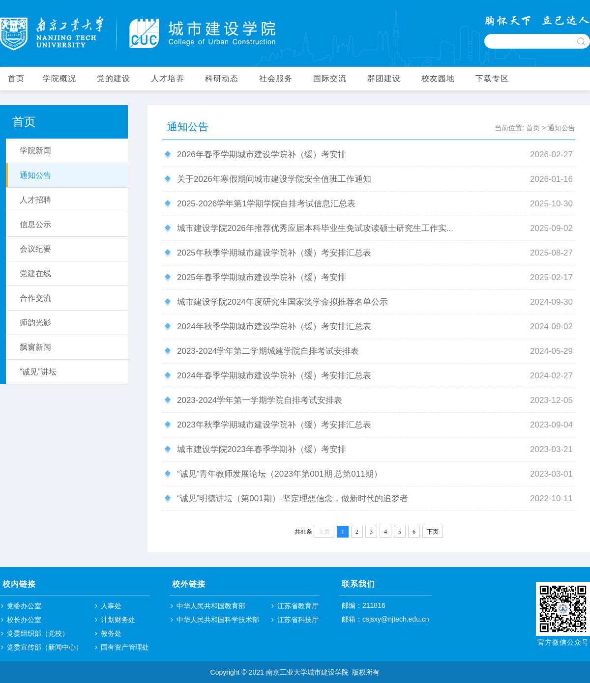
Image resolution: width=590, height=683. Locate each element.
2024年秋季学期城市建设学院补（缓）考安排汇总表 (274, 326)
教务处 (111, 633)
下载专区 (492, 78)
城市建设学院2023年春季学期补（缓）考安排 (261, 449)
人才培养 (167, 78)
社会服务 (276, 78)
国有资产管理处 (125, 647)
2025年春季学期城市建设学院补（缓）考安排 (261, 277)
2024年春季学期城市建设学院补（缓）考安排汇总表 (274, 375)
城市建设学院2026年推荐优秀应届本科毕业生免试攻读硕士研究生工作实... (315, 228)
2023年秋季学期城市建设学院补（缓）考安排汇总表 (274, 424)
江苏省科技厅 (298, 620)
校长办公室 (24, 620)
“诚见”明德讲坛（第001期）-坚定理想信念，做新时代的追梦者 (292, 498)
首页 (16, 78)
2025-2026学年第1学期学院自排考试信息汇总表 (266, 203)
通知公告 (561, 128)
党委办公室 (24, 606)
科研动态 (221, 78)
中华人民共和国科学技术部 (218, 620)
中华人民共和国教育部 (211, 606)
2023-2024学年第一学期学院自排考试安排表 (259, 400)
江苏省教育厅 (298, 606)
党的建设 (113, 78)
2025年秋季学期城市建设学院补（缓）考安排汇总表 (274, 252)
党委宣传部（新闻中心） (45, 647)
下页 (433, 531)
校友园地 (438, 78)
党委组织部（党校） (38, 633)
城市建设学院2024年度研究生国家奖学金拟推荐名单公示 (282, 302)
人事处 (111, 606)
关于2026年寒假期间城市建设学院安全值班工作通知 (274, 179)
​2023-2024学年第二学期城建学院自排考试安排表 (268, 351)
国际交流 (330, 78)
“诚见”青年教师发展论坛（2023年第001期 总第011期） (279, 474)
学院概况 (59, 78)
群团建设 (384, 78)
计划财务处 (118, 620)
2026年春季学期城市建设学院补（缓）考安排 (261, 154)
